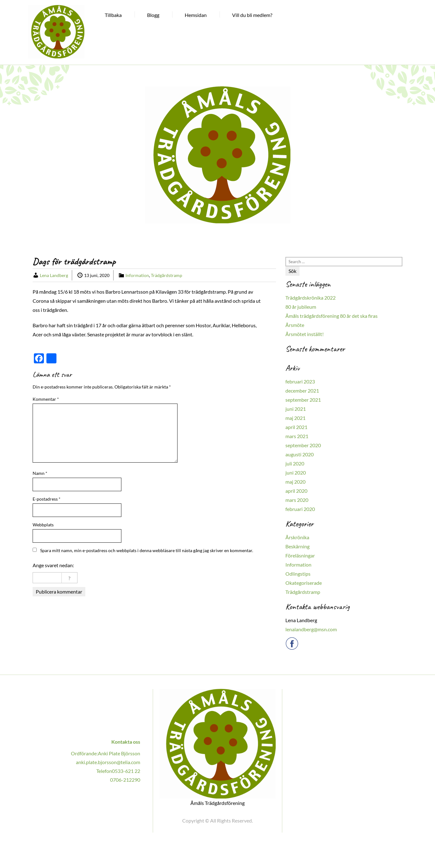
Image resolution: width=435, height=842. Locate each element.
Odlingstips (297, 574)
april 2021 (296, 427)
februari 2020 (300, 509)
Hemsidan (196, 15)
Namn (40, 473)
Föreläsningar (300, 555)
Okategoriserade (303, 583)
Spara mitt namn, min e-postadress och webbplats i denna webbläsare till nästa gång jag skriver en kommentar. (146, 550)
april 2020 (296, 491)
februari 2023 (300, 381)
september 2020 (303, 445)
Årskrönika (297, 537)
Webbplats (43, 524)
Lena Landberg (54, 275)
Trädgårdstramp (166, 275)
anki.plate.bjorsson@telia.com (108, 762)
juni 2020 (295, 472)
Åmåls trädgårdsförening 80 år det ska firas (331, 316)
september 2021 (303, 400)
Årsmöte (294, 325)
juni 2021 (295, 409)
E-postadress (47, 499)
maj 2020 (295, 482)
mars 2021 (296, 436)
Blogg (153, 15)
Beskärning (297, 546)
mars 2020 (296, 500)
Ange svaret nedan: (53, 565)
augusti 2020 (299, 454)
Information (137, 275)
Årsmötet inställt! (304, 334)
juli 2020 (294, 463)
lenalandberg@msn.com (311, 629)
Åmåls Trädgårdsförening (217, 803)
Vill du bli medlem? (252, 15)
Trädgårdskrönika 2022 (310, 298)
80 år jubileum (300, 307)
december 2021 (302, 391)
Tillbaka (113, 15)
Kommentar (46, 399)
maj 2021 (295, 418)
